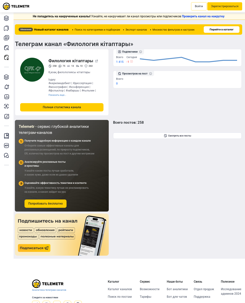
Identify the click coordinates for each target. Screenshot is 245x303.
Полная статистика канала (63, 107)
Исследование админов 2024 (231, 291)
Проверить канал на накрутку (204, 16)
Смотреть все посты (178, 135)
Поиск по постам (121, 296)
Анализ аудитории (7, 106)
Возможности (150, 289)
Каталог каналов (7, 18)
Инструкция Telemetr (7, 136)
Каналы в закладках (7, 28)
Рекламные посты (7, 57)
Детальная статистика (7, 97)
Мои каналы (7, 38)
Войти (199, 6)
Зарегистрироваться (224, 6)
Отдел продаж (204, 289)
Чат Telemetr (7, 155)
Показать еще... (59, 95)
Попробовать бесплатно (47, 203)
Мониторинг (7, 87)
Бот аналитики (7, 116)
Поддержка (202, 296)
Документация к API (7, 146)
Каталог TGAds (7, 77)
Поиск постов (7, 48)
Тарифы (146, 296)
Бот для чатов (178, 296)
